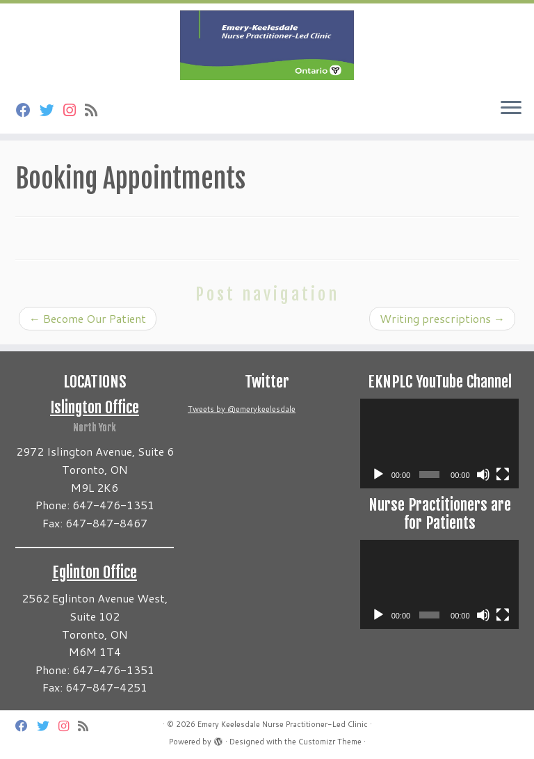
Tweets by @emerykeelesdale (242, 409)
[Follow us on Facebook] (28, 109)
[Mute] (483, 474)
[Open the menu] (511, 108)
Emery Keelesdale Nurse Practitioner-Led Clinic (282, 724)
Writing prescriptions (442, 318)
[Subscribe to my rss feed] (95, 109)
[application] (439, 443)
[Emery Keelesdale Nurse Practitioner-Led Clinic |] (267, 45)
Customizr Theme (330, 741)
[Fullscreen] (503, 474)
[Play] (378, 474)
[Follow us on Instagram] (74, 109)
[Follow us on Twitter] (51, 109)
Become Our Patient (87, 318)
